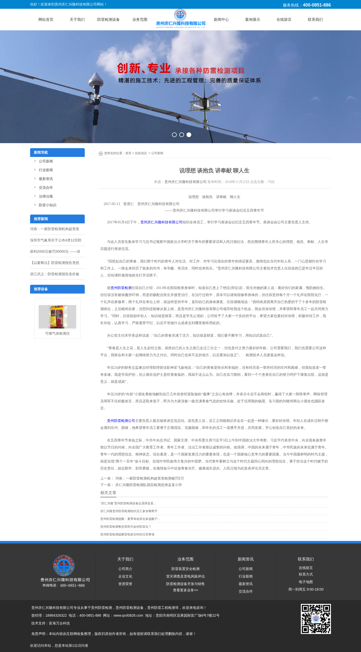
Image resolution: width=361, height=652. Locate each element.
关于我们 (77, 19)
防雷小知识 (47, 205)
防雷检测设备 (108, 19)
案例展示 (252, 19)
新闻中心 (221, 19)
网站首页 (45, 19)
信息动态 (141, 153)
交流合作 (46, 187)
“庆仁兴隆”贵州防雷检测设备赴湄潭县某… (128, 503)
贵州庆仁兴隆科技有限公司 (185, 182)
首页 (128, 153)
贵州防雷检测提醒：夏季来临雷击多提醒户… (130, 519)
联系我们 (315, 19)
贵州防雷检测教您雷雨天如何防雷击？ (125, 526)
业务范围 (139, 19)
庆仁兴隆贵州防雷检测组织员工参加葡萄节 (128, 511)
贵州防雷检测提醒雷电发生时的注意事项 (127, 534)
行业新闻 (46, 170)
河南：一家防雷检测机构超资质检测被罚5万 (149, 478)
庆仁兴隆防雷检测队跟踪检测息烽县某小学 (148, 485)
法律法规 (46, 196)
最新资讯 (46, 179)
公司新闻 (46, 161)
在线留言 (284, 19)
